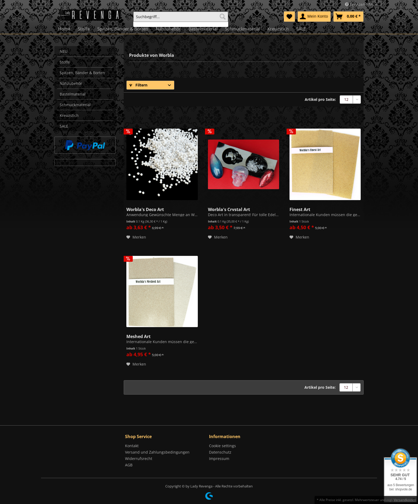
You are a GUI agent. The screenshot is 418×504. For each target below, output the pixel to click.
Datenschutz (220, 452)
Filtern (138, 85)
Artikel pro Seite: (320, 99)
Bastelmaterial (73, 94)
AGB (128, 464)
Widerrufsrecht (138, 458)
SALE (64, 126)
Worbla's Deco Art (145, 209)
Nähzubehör (71, 83)
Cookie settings (222, 445)
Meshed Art (138, 336)
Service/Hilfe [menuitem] (359, 4)
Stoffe (65, 62)
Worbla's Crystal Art (229, 209)
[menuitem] (180, 19)
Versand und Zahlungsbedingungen (157, 452)
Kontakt (132, 445)
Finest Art (300, 209)
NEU (63, 51)
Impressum (219, 458)
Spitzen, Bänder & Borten (82, 72)
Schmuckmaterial (75, 104)
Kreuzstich (69, 115)
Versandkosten (405, 500)
